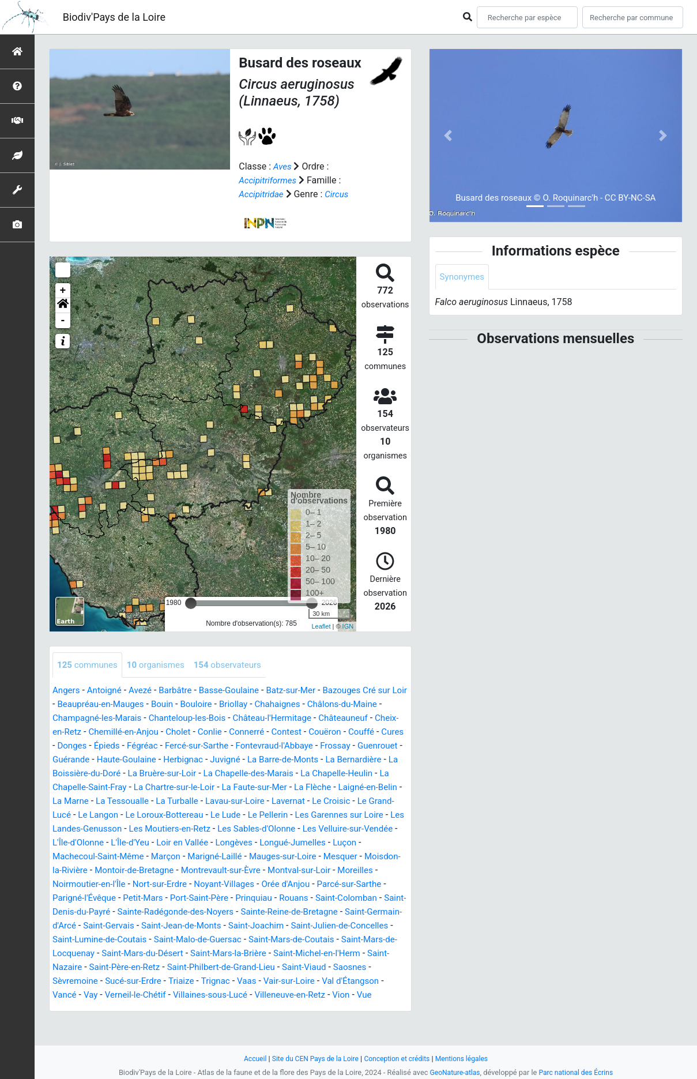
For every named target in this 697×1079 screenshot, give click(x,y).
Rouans (356, 912)
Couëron (69, 745)
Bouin (201, 704)
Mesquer (356, 870)
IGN (348, 626)
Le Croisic (225, 815)
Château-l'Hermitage (317, 718)
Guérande (201, 759)
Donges (175, 745)
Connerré (342, 732)
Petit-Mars (197, 912)
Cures (141, 745)
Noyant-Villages (279, 898)
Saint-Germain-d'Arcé (139, 939)
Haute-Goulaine (260, 759)
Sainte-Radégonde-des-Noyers (255, 925)
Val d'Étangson (172, 1008)
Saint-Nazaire (210, 981)
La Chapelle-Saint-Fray (272, 787)
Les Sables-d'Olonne (235, 842)
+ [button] (63, 290)
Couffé (108, 745)
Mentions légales (467, 1058)
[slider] (191, 602)
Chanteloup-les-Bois (228, 718)
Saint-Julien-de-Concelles (104, 953)
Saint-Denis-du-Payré (143, 925)
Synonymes (463, 277)
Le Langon (340, 815)
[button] (62, 305)
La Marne (287, 801)
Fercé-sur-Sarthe (306, 745)
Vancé (222, 1008)
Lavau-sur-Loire (123, 815)
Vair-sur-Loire (107, 1008)
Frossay (109, 759)
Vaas (62, 1008)
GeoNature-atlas (453, 1072)
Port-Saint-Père (257, 912)
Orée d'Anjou (344, 898)
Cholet (270, 732)
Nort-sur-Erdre (210, 898)
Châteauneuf (78, 732)
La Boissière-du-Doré (231, 773)
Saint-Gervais (216, 939)
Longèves (224, 856)
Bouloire (237, 704)
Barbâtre (181, 690)
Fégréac (249, 745)
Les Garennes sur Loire (266, 829)
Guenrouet (154, 759)
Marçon (172, 870)
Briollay (276, 704)
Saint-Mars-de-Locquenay (179, 967)
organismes (160, 664)
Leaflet (320, 626)
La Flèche (171, 801)
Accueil (248, 1058)
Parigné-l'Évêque (135, 912)
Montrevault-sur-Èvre (269, 884)
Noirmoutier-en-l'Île (136, 898)
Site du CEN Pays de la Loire (312, 1058)
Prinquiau (314, 912)
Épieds (212, 745)
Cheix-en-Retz (140, 732)
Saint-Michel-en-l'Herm (130, 981)
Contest (384, 732)
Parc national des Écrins (577, 1072)
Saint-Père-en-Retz (283, 981)
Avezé (145, 690)
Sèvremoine (224, 995)
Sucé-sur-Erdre (285, 995)
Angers (66, 690)
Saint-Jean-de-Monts (293, 939)
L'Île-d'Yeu (115, 856)
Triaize (335, 995)
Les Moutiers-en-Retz (144, 842)
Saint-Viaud (127, 995)
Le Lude (146, 829)
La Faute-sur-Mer (109, 801)
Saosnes (175, 995)
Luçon (342, 856)
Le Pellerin (190, 829)
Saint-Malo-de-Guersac (317, 953)
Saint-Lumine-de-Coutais (213, 953)
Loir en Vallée (171, 856)
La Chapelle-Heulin (181, 787)
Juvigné (365, 759)
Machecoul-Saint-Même (101, 870)
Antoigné (107, 690)
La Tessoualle (342, 801)
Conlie (304, 732)
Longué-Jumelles (287, 856)
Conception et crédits (399, 1058)
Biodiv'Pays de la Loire (114, 17)
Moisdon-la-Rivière (90, 884)
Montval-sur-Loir (351, 884)
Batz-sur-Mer (303, 690)
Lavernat (180, 815)
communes (89, 664)
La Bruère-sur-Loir (317, 773)
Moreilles (71, 898)
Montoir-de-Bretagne (177, 884)
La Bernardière (152, 773)
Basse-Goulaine (238, 690)
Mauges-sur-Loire (295, 870)
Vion (170, 1022)
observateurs (237, 664)
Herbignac (320, 759)
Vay (249, 1008)
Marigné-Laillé (224, 870)
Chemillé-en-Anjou (212, 732)
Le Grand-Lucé (282, 815)
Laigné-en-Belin (229, 801)
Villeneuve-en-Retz (116, 1022)
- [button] (63, 320)
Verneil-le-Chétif (296, 1008)
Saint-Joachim (371, 939)
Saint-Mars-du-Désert (282, 967)
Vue (194, 1022)
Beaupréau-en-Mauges (137, 704)
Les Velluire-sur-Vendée (332, 842)
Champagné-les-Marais (132, 718)
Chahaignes (323, 704)
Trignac (371, 995)
